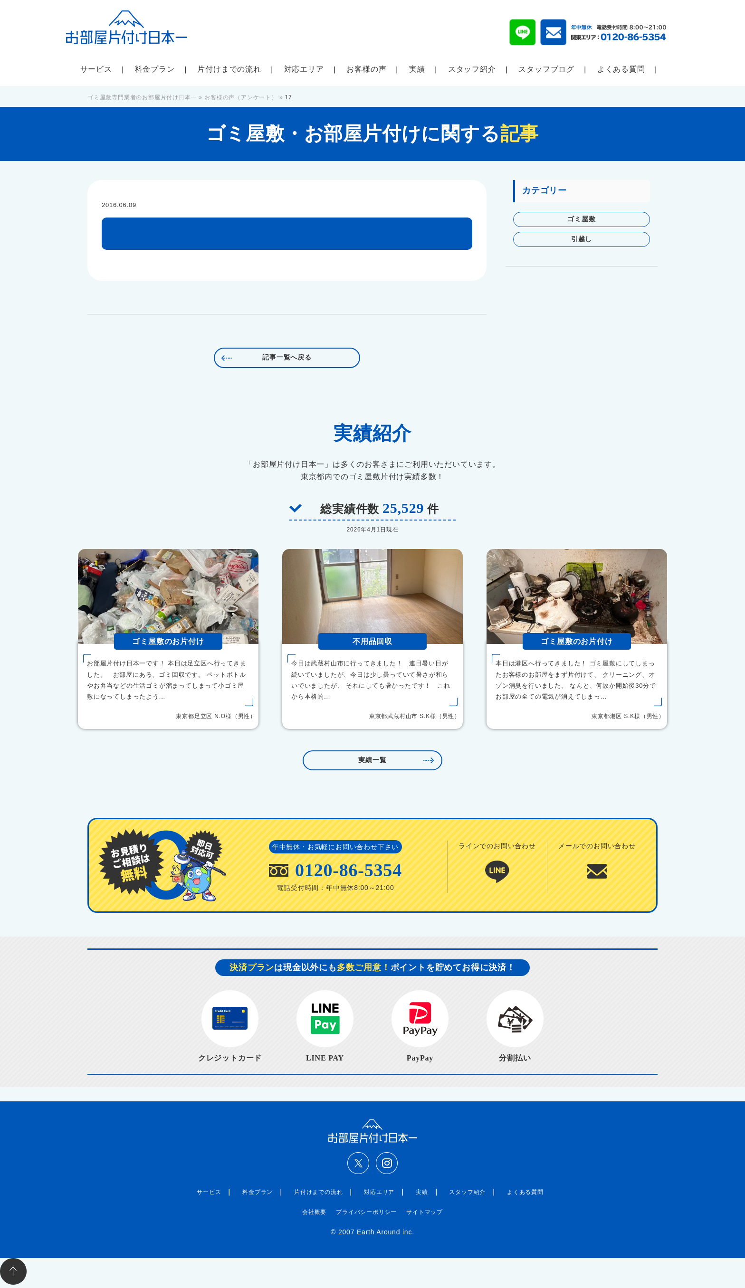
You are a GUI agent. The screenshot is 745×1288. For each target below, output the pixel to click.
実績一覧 (372, 760)
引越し (581, 239)
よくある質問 (621, 69)
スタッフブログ (546, 69)
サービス (96, 69)
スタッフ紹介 (472, 69)
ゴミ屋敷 (581, 219)
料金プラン (155, 69)
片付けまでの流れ (229, 69)
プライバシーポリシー (366, 1212)
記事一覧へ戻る (287, 357)
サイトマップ (424, 1212)
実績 (417, 69)
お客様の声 (366, 69)
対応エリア (304, 69)
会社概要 (314, 1212)
